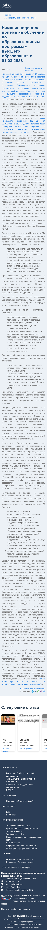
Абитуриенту (12, 782)
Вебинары (11, 815)
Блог (8, 812)
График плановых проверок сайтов (22, 829)
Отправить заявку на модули (19, 859)
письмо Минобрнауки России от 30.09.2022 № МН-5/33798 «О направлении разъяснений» (23, 682)
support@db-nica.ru (14, 884)
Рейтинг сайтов (13, 843)
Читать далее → (26, 749)
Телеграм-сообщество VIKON (19, 890)
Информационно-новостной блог (21, 846)
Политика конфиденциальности (15, 909)
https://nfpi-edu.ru (13, 887)
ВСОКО (9, 790)
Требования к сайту (15, 834)
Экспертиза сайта (14, 831)
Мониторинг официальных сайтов (21, 848)
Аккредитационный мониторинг (20, 779)
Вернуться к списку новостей (33, 69)
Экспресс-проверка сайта (18, 826)
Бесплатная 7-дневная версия (20, 862)
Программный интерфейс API (20, 801)
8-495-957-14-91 (13, 881)
